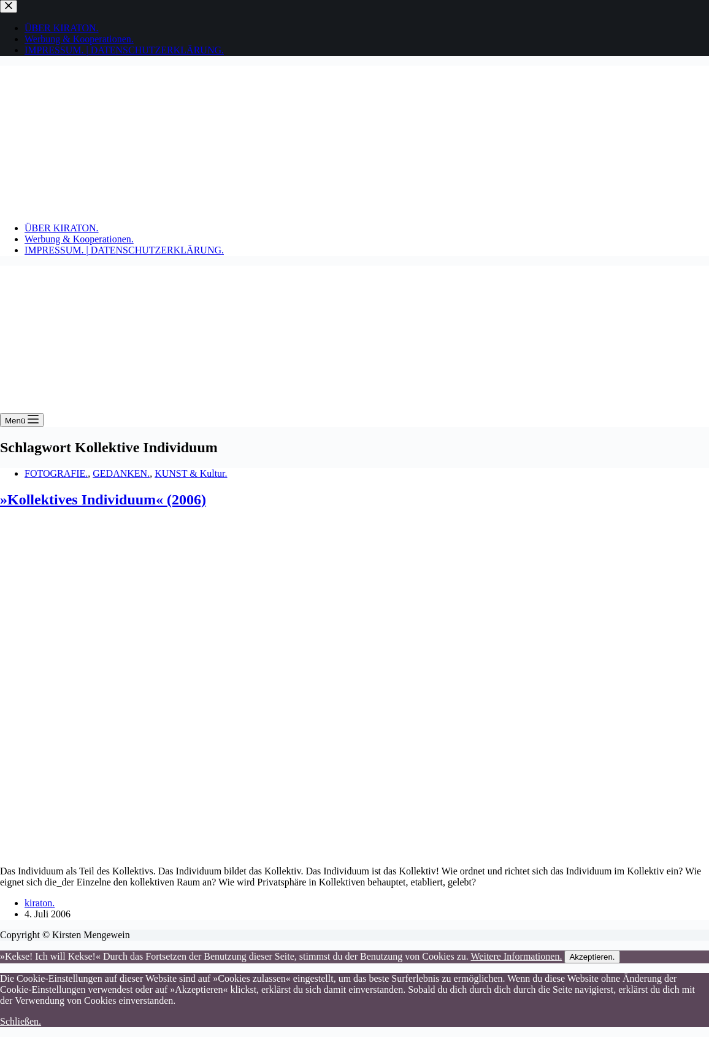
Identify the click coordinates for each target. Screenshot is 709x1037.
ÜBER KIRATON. (62, 228)
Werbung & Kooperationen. (79, 239)
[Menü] (22, 420)
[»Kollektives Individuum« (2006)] (235, 850)
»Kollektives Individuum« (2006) (103, 499)
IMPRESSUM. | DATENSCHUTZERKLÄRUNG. (124, 250)
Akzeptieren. (592, 957)
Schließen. (20, 1021)
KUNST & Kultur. (191, 473)
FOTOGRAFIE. (56, 473)
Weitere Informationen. (516, 956)
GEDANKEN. (121, 473)
